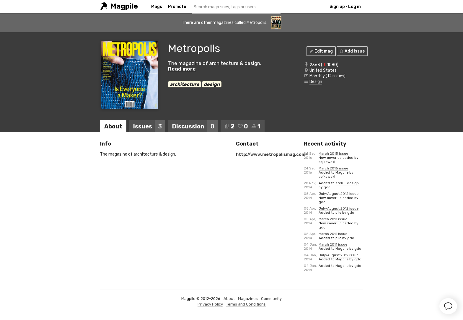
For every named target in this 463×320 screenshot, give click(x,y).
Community (271, 298)
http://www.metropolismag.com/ (271, 154)
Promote (177, 6)
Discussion (195, 126)
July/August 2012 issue (338, 194)
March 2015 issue (333, 153)
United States (323, 70)
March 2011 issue (333, 219)
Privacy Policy (210, 304)
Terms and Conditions (246, 304)
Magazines (248, 298)
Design (315, 81)
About (113, 126)
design (212, 84)
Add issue (352, 51)
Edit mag (321, 51)
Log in (354, 6)
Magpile (124, 6)
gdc (327, 187)
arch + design (347, 183)
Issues (149, 126)
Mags (156, 6)
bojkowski (327, 162)
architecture (184, 84)
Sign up (337, 6)
